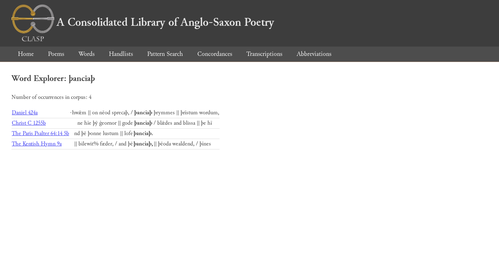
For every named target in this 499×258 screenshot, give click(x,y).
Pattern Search (165, 53)
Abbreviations (314, 53)
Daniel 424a (25, 113)
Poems (56, 53)
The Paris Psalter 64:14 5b (40, 133)
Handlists (121, 53)
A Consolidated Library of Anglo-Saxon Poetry (142, 22)
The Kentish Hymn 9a (37, 144)
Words (86, 53)
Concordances (214, 53)
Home (26, 53)
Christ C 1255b (29, 123)
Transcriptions (264, 53)
